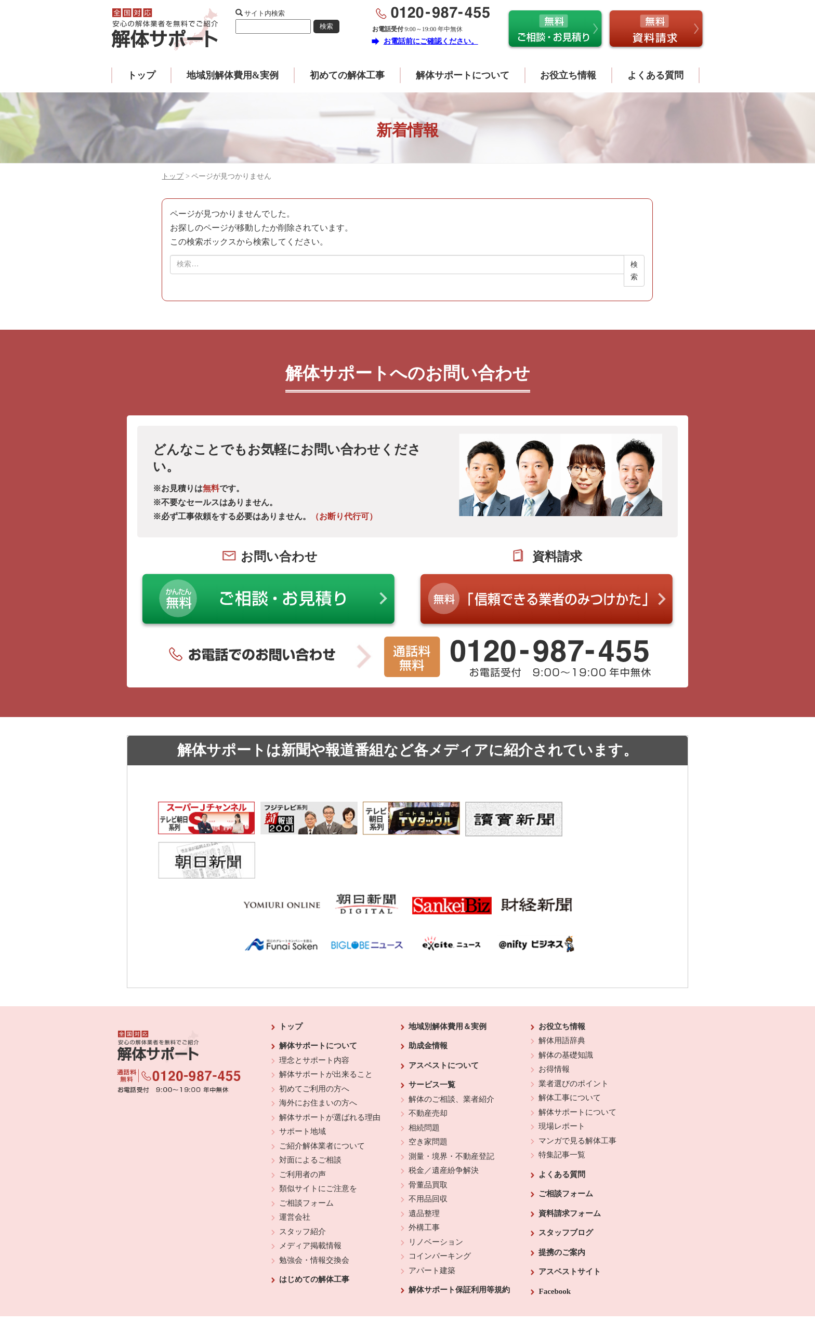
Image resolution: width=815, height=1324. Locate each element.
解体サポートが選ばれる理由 (329, 1076)
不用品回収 (428, 1158)
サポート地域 (302, 1090)
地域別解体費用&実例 (233, 75)
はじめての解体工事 (314, 1238)
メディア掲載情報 (310, 1204)
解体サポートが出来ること (326, 1033)
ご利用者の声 (302, 1133)
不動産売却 (428, 1072)
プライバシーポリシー (479, 1288)
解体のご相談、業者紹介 (451, 1058)
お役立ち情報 (568, 75)
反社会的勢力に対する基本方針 (399, 1288)
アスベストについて (444, 1024)
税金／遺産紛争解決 (444, 1129)
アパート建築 (432, 1229)
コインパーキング (440, 1215)
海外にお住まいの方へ (318, 1062)
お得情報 (554, 1028)
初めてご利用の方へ (314, 1048)
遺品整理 (424, 1172)
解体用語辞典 (561, 999)
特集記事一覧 (561, 1114)
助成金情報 (428, 1005)
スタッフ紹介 (302, 1190)
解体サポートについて (462, 75)
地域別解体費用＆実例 (448, 985)
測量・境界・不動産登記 (451, 1115)
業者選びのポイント (573, 1042)
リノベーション (436, 1201)
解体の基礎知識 (565, 1014)
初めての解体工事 (347, 75)
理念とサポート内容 (314, 1019)
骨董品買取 (428, 1144)
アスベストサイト (569, 1230)
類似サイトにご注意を (318, 1147)
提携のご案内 (561, 1211)
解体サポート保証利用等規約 (459, 1249)
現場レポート (561, 1085)
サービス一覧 (432, 1043)
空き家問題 (428, 1101)
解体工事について (569, 1056)
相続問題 (424, 1087)
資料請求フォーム (569, 1172)
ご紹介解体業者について (322, 1105)
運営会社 (294, 1176)
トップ (141, 75)
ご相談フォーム (306, 1162)
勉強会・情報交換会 (314, 1219)
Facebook (554, 1250)
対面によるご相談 (310, 1119)
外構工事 (424, 1186)
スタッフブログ (565, 1191)
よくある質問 (655, 75)
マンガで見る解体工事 (577, 1100)
